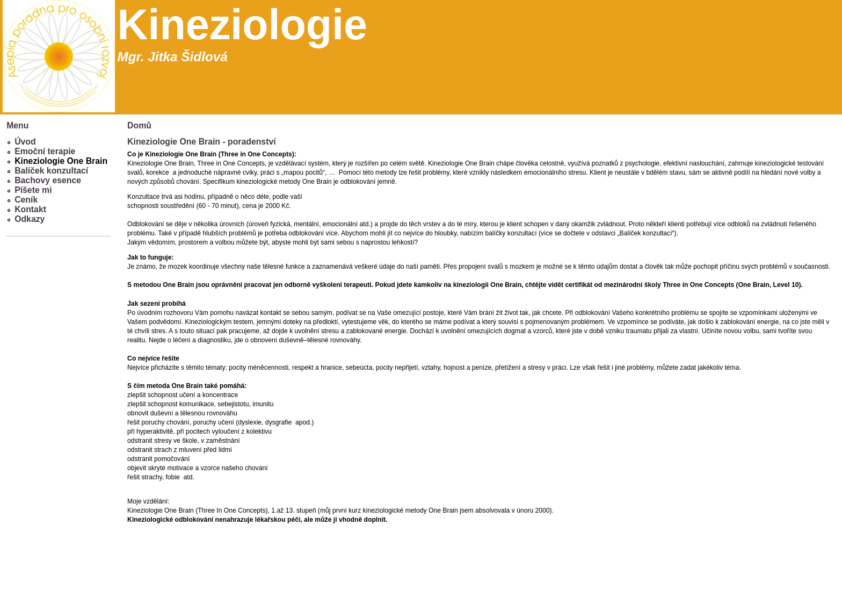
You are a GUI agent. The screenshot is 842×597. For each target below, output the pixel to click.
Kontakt (30, 209)
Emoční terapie (44, 151)
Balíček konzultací (51, 170)
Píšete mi (33, 190)
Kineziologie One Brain (60, 161)
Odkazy (29, 219)
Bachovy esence (47, 180)
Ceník (26, 199)
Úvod (25, 141)
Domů (139, 125)
